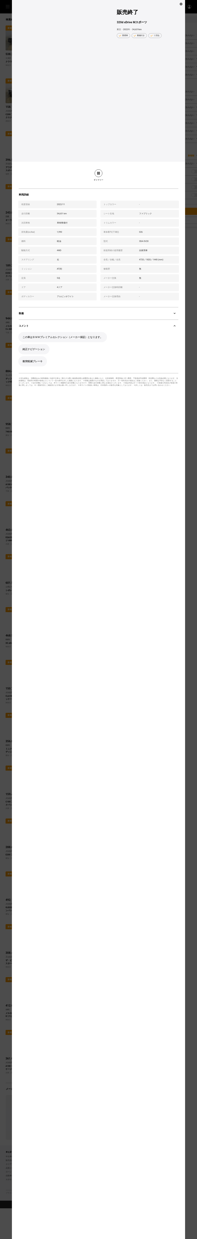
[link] (98, 175)
